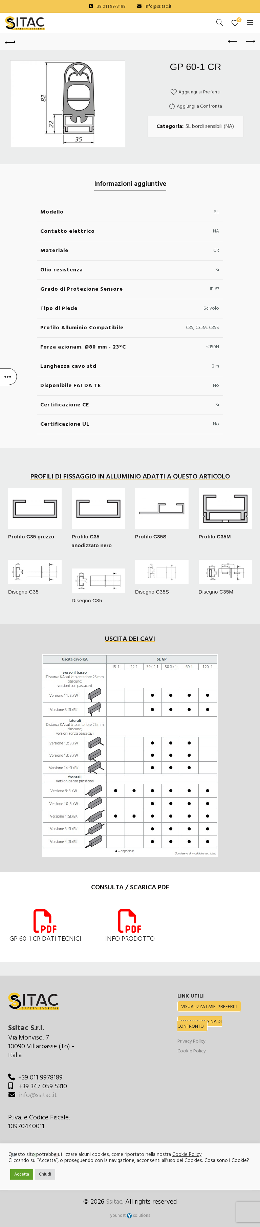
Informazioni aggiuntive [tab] (130, 184)
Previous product (233, 41)
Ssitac (114, 1202)
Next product (250, 41)
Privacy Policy (191, 1041)
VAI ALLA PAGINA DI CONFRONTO (199, 1024)
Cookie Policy (191, 1051)
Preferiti (238, 20)
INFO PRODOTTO (130, 939)
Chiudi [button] (45, 1174)
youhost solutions (130, 1215)
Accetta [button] (21, 1174)
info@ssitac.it (158, 6)
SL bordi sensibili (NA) (210, 126)
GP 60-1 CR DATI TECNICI (45, 939)
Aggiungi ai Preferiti (199, 92)
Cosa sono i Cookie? (226, 1161)
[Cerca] (219, 22)
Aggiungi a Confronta (199, 106)
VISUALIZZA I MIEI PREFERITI (209, 1007)
